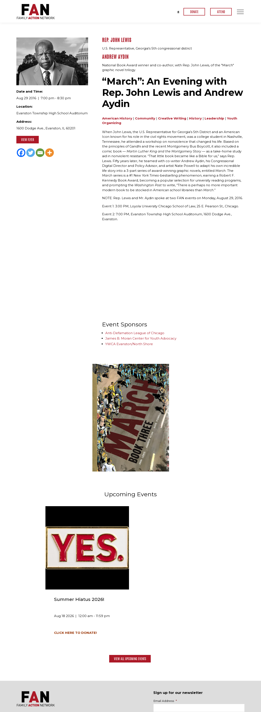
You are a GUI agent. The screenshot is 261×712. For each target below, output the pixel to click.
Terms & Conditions (209, 708)
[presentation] (186, 658)
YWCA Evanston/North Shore (129, 344)
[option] (130, 417)
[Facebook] (21, 152)
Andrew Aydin (115, 56)
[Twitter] (30, 152)
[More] (49, 152)
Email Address (165, 630)
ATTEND (221, 11)
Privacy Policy (236, 708)
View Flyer (27, 139)
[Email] (40, 152)
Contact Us (231, 696)
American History (117, 118)
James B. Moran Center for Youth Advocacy (140, 338)
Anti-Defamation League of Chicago (134, 333)
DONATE (194, 11)
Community (145, 118)
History (195, 118)
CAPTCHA (160, 647)
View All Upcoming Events (130, 588)
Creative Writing (172, 118)
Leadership (214, 118)
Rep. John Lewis (116, 40)
